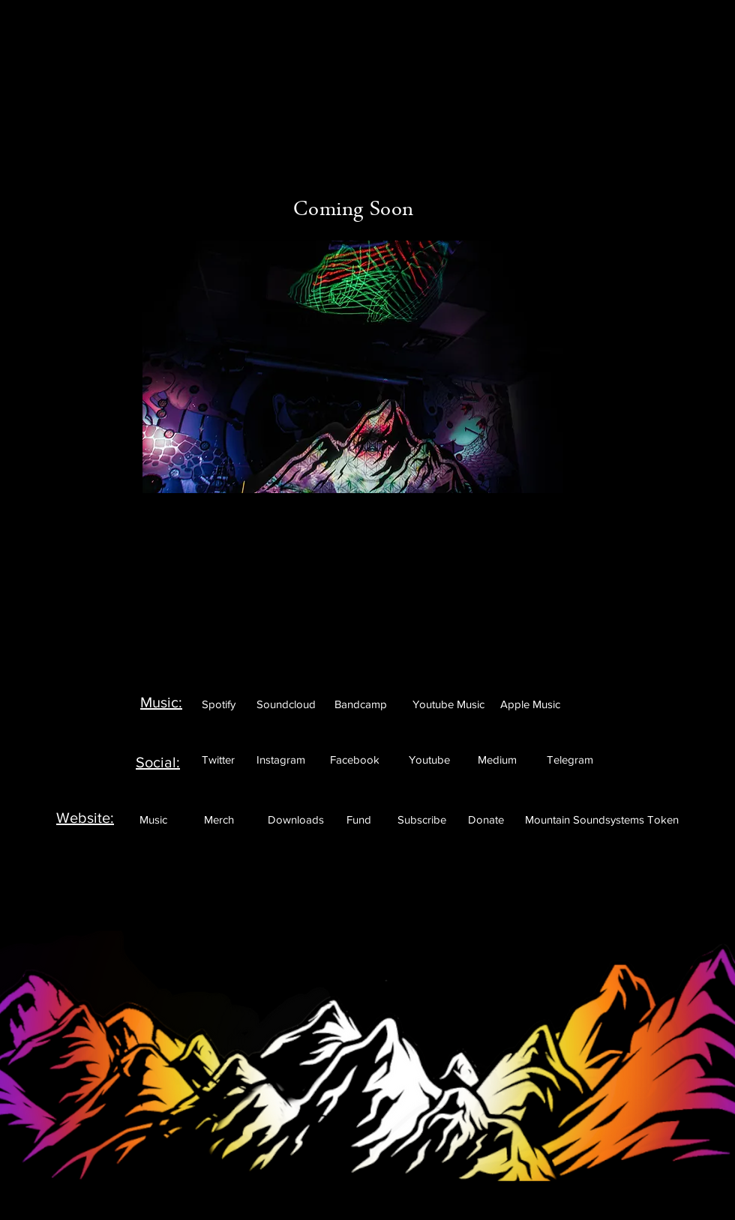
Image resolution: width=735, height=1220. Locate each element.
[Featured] (369, 53)
